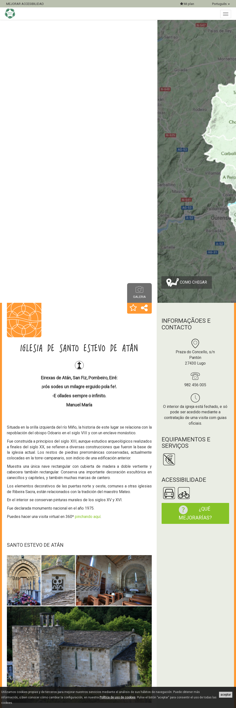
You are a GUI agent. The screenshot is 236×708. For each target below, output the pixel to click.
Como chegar (186, 282)
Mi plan (187, 4)
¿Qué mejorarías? (193, 513)
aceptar (225, 694)
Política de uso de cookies (117, 697)
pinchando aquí (88, 516)
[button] (133, 308)
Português (221, 4)
